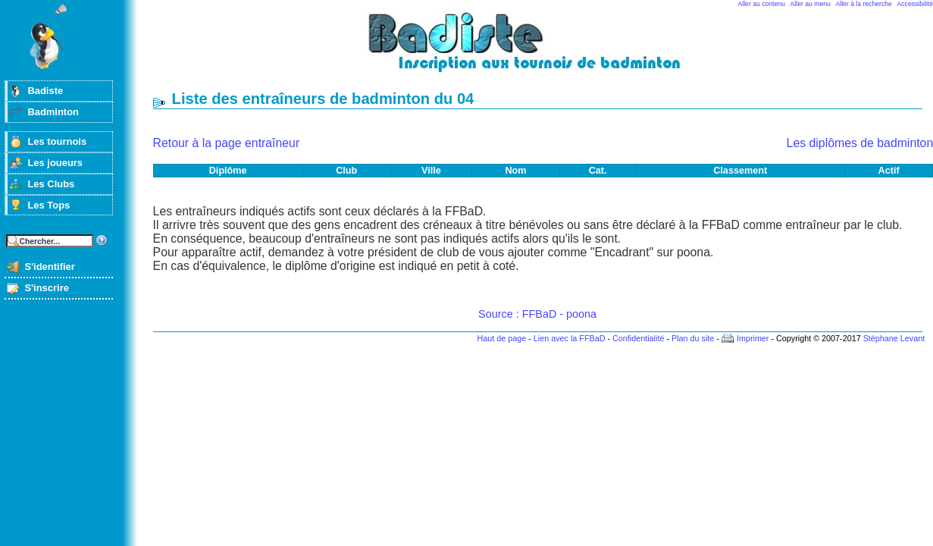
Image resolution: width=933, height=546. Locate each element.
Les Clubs (50, 184)
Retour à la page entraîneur (226, 142)
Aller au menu (811, 4)
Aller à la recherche (864, 4)
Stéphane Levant (894, 338)
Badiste (45, 90)
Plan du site (693, 338)
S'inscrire (46, 287)
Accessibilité (915, 4)
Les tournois (56, 141)
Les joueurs (55, 162)
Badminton (53, 112)
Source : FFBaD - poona (537, 314)
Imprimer (753, 338)
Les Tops (48, 205)
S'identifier (49, 266)
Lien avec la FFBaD (570, 338)
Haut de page (501, 338)
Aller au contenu (761, 4)
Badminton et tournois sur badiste (542, 50)
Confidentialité (638, 338)
